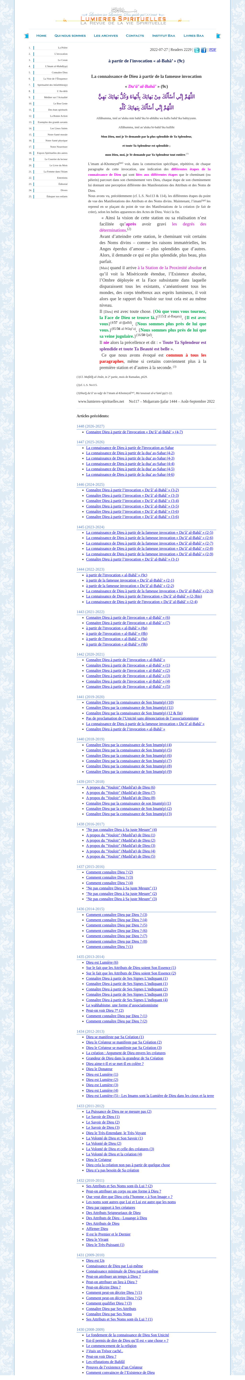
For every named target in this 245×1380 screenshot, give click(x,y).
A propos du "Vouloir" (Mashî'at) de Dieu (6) (120, 787)
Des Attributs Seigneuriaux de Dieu (113, 1213)
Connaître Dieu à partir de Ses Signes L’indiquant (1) (127, 978)
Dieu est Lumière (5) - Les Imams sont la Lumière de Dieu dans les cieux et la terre (150, 1096)
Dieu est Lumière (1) (102, 1074)
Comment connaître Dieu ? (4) (109, 883)
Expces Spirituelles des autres (52, 153)
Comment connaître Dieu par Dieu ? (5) (116, 925)
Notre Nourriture (58, 146)
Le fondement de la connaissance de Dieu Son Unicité (127, 1335)
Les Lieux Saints (58, 128)
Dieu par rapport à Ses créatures (110, 1207)
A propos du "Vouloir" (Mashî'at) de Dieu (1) (120, 835)
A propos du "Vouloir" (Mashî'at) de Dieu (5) (120, 856)
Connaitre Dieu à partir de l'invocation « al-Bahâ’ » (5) (128, 687)
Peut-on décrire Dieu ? (103, 1287)
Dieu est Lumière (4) (102, 1090)
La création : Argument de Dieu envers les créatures (126, 1053)
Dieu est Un (95, 1260)
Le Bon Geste (60, 103)
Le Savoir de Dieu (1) (103, 1117)
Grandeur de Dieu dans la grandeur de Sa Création (124, 1058)
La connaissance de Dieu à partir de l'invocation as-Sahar (130, 448)
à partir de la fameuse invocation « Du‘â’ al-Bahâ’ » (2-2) (130, 586)
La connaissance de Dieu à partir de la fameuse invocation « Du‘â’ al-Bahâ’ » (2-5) (149, 532)
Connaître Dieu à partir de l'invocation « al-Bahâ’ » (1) (128, 665)
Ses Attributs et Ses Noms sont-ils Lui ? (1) (119, 1319)
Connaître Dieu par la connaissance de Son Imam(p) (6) (129, 756)
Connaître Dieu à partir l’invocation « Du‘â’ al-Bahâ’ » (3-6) (132, 511)
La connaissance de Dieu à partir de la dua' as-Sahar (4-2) (130, 453)
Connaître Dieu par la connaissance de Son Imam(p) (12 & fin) (134, 713)
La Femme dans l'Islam (55, 171)
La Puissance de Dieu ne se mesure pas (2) (118, 1111)
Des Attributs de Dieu (102, 1223)
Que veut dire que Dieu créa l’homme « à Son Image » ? (129, 1197)
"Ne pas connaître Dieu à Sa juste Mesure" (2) (121, 894)
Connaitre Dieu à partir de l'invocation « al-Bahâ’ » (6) (128, 617)
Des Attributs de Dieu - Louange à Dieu (116, 1218)
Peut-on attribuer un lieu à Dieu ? (111, 1282)
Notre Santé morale (57, 134)
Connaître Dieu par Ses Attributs (111, 1309)
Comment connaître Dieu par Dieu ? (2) (116, 1021)
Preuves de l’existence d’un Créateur (114, 1367)
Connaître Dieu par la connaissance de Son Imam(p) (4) (129, 745)
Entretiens (62, 178)
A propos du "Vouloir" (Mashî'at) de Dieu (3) (120, 846)
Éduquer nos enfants (57, 196)
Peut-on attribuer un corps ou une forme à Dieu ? (123, 1191)
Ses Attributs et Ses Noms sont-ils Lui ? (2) (119, 1186)
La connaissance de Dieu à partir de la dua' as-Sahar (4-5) (130, 469)
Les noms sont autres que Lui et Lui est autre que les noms (131, 1202)
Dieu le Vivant (97, 1239)
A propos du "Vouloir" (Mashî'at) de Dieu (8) (120, 798)
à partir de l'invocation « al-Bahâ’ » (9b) (116, 644)
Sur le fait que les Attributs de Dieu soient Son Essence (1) (131, 968)
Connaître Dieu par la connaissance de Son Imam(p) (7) (129, 761)
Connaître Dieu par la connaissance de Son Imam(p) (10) (129, 702)
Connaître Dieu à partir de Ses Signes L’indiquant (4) (127, 1000)
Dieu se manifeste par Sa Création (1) (115, 1037)
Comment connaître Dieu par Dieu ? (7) (116, 936)
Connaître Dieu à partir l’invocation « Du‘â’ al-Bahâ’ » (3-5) (132, 506)
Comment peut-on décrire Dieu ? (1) (114, 1292)
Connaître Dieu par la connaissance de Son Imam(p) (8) (129, 766)
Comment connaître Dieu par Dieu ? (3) (116, 915)
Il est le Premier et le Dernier (108, 1234)
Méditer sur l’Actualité (55, 97)
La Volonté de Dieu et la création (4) (114, 1154)
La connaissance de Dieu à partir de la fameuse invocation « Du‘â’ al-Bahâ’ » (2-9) (149, 554)
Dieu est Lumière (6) (102, 962)
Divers (64, 190)
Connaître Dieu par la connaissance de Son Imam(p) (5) (129, 750)
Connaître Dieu (59, 72)
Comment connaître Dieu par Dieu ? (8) (116, 941)
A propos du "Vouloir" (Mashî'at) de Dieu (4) (120, 851)
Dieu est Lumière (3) (102, 1085)
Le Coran (62, 60)
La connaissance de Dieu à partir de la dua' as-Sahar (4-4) (130, 464)
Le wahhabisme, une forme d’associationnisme (122, 1005)
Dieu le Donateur (99, 1069)
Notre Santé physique (56, 140)
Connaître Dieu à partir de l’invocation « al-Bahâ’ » (125, 660)
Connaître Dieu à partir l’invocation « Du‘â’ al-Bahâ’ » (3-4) (132, 501)
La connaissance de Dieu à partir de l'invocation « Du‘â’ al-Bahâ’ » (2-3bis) (144, 596)
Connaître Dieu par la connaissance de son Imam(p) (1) (128, 803)
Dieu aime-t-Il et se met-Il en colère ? (115, 1064)
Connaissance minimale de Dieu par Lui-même (122, 1271)
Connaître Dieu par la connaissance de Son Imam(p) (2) (129, 809)
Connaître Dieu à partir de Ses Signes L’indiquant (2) (127, 989)
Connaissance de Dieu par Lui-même (114, 1266)
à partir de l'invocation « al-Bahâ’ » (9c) (116, 575)
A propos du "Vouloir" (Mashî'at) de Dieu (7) (120, 793)
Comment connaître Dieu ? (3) (109, 877)
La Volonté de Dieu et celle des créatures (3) (120, 1149)
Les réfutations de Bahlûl (105, 1362)
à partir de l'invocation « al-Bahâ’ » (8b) (116, 633)
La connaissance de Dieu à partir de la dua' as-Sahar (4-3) (130, 458)
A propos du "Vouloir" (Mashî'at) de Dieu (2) (120, 840)
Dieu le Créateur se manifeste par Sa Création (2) (123, 1042)
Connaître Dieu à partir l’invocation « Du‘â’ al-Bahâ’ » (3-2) (132, 490)
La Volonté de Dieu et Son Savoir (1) (114, 1138)
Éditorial (63, 184)
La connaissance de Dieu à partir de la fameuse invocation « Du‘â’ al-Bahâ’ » (145, 724)
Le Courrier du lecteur (56, 159)
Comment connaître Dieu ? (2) (109, 872)
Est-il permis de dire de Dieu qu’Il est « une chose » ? (127, 1340)
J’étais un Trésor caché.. (104, 1351)
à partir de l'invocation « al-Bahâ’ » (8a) (116, 628)
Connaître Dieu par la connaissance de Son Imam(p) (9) (129, 772)
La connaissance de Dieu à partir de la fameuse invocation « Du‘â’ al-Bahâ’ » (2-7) (149, 543)
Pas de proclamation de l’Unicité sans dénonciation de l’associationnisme (142, 718)
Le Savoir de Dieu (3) (103, 1127)
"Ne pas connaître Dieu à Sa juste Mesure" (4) (121, 830)
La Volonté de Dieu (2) (103, 1143)
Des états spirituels (58, 109)
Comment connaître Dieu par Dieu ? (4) (116, 920)
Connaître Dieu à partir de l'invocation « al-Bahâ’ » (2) (128, 671)
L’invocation (61, 54)
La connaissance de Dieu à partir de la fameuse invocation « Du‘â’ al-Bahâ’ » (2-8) (149, 548)
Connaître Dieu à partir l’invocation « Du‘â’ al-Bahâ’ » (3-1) (132, 559)
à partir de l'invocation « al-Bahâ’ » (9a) (116, 639)
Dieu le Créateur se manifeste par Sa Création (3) (123, 1048)
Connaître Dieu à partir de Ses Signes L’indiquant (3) (127, 994)
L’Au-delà (62, 91)
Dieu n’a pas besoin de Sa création (112, 1170)
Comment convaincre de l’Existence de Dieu (120, 1372)
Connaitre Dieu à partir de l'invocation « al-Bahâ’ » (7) (128, 623)
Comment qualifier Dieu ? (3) (109, 1303)
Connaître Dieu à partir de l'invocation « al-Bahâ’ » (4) (128, 681)
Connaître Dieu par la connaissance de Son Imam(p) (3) (129, 814)
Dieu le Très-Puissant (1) (105, 1245)
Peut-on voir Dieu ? (101, 1356)
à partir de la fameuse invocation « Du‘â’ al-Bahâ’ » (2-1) (130, 580)
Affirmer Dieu (97, 1229)
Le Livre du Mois (58, 165)
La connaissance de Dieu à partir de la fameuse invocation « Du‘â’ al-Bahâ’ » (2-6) (149, 538)
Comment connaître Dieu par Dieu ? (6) (116, 931)
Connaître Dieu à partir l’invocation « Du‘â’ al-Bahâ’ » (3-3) (132, 495)
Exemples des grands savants (52, 122)
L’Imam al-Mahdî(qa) (56, 66)
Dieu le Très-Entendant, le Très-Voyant (116, 1133)
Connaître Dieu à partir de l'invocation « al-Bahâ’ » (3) (128, 676)
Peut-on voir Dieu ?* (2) (104, 1010)
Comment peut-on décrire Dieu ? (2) (114, 1298)
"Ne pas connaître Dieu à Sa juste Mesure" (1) (121, 888)
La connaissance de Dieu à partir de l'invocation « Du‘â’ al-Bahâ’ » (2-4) (141, 602)
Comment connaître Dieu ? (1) (109, 947)
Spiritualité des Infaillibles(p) (52, 85)
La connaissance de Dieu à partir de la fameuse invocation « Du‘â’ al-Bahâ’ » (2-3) (149, 591)
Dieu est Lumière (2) (102, 1080)
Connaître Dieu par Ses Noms (109, 1314)
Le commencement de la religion (111, 1346)
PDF (212, 50)
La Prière (62, 47)
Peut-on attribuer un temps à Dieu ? (113, 1276)
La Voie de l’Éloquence (55, 78)
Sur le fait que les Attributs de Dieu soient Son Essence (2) (131, 973)
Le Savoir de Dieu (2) (103, 1122)
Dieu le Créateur (98, 1160)
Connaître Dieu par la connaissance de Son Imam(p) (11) (129, 708)
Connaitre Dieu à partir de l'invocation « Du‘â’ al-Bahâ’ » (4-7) (134, 432)
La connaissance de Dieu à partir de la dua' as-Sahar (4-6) (130, 474)
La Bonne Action (58, 116)
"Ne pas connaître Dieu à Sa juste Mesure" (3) (121, 899)
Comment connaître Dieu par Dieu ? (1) (116, 1016)
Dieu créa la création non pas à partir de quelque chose (128, 1165)
